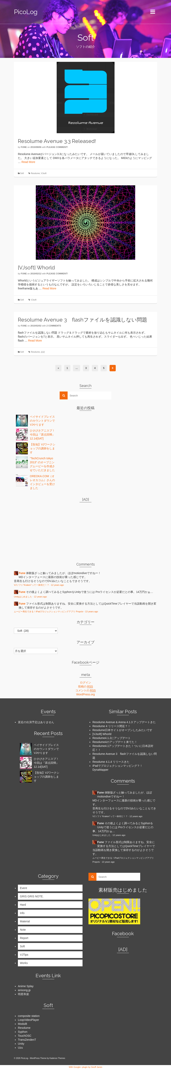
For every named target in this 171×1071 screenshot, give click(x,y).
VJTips (24, 954)
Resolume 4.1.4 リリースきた (110, 761)
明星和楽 (23, 994)
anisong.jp (24, 990)
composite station (29, 1015)
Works (24, 963)
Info (22, 913)
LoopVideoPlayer (28, 1019)
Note (23, 929)
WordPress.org (85, 694)
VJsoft (44, 173)
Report (24, 938)
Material (25, 921)
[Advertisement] (39, 530)
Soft (22, 173)
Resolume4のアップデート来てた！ (114, 742)
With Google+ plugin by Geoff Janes (85, 1067)
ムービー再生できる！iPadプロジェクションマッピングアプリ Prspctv (48, 611)
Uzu (20, 1047)
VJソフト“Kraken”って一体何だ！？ (31, 585)
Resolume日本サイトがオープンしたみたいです (122, 730)
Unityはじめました (23, 596)
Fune (24, 147)
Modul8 (22, 1023)
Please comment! (57, 147)
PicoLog (26, 11)
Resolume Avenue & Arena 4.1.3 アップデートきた (124, 722)
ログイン (85, 682)
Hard (23, 904)
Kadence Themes (57, 1058)
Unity (21, 1043)
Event (23, 888)
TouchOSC (24, 1035)
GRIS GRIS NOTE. (32, 896)
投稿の (85, 686)
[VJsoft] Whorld (101, 734)
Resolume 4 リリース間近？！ (111, 726)
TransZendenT (27, 1039)
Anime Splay (26, 986)
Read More (28, 162)
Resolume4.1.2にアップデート (111, 738)
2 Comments (54, 325)
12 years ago (57, 585)
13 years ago (91, 611)
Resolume (35, 173)
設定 (43, 352)
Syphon (22, 1031)
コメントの (85, 690)
